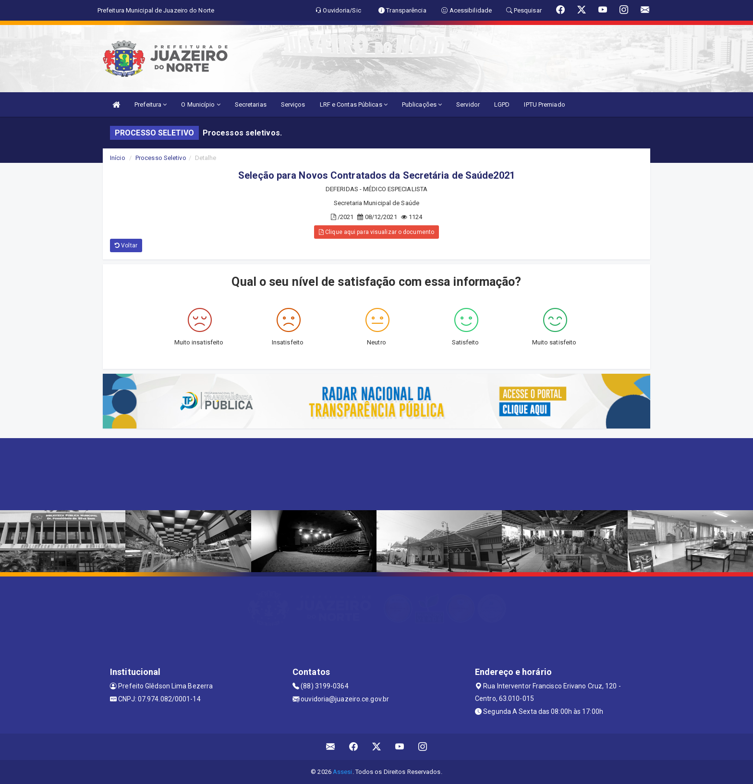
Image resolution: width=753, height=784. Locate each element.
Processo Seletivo (160, 157)
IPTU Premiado (544, 104)
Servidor (468, 104)
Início (117, 157)
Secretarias (251, 104)
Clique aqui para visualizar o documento (376, 232)
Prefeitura (150, 104)
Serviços (293, 104)
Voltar (126, 245)
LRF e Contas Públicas (354, 104)
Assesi (342, 771)
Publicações (422, 104)
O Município (200, 104)
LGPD (502, 104)
